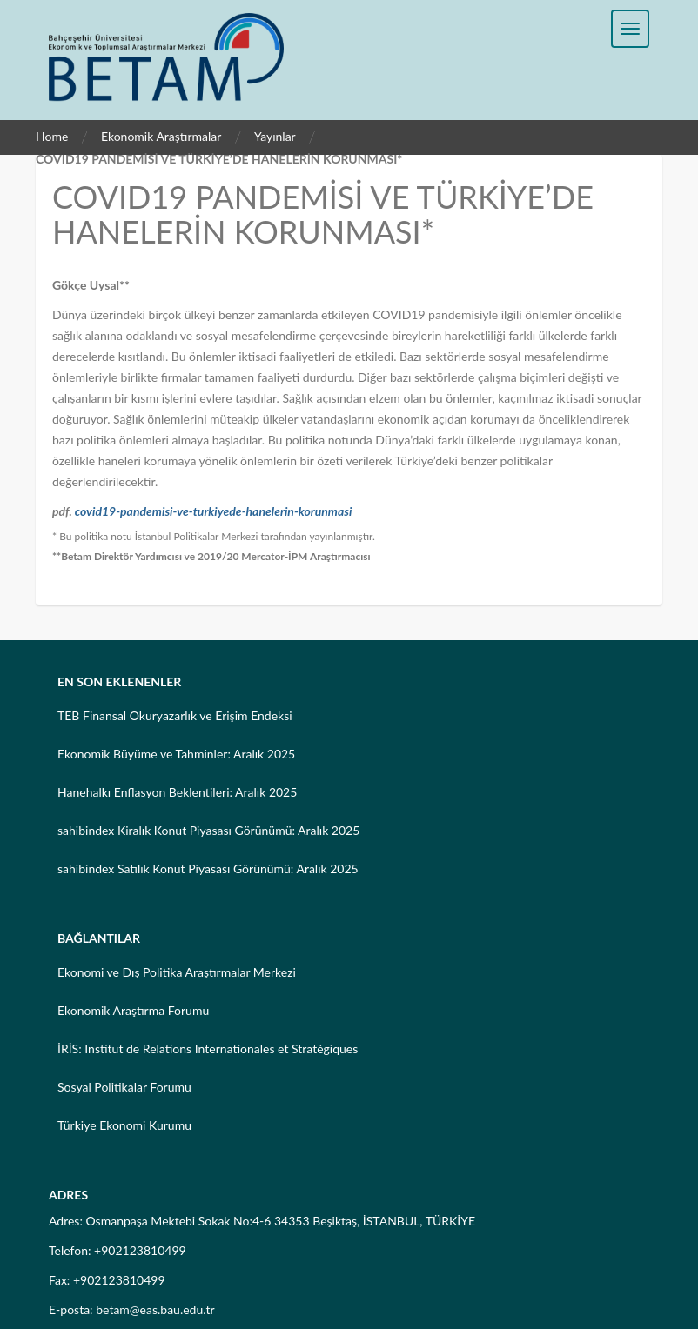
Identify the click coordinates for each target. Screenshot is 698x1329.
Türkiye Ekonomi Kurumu (124, 1125)
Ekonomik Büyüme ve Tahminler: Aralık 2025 (176, 753)
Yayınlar (275, 136)
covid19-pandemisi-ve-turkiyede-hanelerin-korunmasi (213, 511)
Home (52, 136)
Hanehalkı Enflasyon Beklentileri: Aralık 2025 (177, 792)
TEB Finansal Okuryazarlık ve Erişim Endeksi (174, 715)
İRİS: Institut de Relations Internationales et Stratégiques (207, 1048)
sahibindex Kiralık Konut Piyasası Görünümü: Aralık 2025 (208, 830)
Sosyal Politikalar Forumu (124, 1086)
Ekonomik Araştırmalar (161, 136)
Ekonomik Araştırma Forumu (133, 1010)
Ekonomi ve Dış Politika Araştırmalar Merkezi (176, 972)
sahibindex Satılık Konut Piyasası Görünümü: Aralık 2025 (208, 868)
